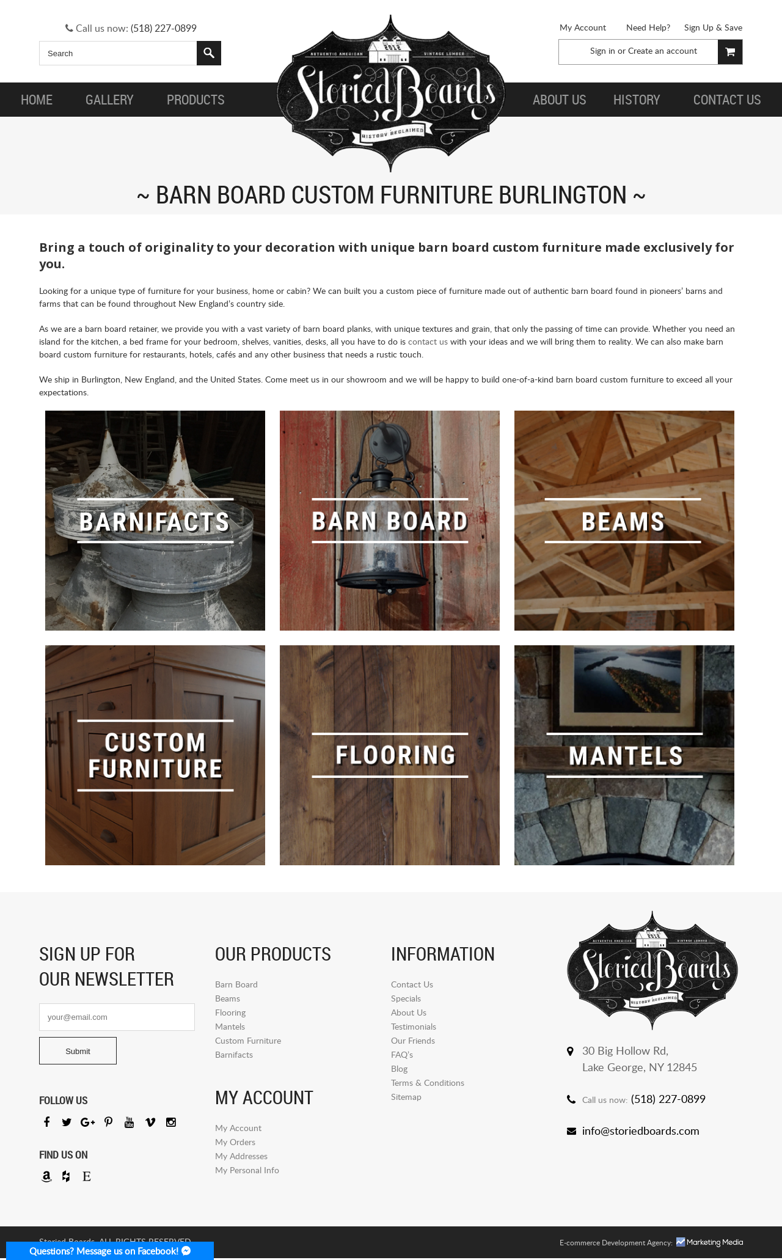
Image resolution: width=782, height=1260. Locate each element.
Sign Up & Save (713, 27)
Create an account (662, 50)
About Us (408, 1012)
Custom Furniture (248, 1040)
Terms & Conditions (427, 1082)
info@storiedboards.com (641, 1130)
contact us (428, 341)
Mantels (230, 1026)
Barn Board (236, 984)
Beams (227, 998)
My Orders (235, 1142)
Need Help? (648, 27)
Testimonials (413, 1026)
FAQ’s (402, 1054)
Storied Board (391, 94)
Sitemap (406, 1096)
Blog (399, 1068)
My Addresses (241, 1156)
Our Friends (413, 1040)
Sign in (602, 50)
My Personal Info (247, 1170)
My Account (583, 27)
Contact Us (412, 984)
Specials (406, 998)
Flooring (230, 1012)
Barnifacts (234, 1054)
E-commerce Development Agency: (616, 1244)
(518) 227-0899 (164, 28)
